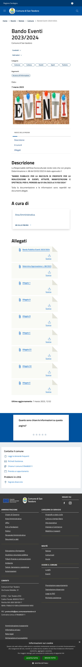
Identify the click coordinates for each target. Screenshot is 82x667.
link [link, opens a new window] (63, 653)
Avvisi (47, 559)
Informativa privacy (12, 629)
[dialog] (41, 653)
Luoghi (48, 569)
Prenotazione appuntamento (56, 585)
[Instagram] (70, 503)
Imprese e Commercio (53, 526)
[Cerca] (77, 11)
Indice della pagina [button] (22, 132)
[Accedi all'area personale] (72, 3)
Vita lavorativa (51, 522)
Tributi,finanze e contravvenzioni (18, 559)
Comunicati (49, 555)
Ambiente (9, 563)
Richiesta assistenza (53, 597)
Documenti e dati (12, 539)
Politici (8, 531)
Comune (30, 20)
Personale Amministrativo (15, 535)
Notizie (21, 20)
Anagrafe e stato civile (54, 514)
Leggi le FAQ (50, 593)
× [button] (79, 642)
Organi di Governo (12, 514)
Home (5, 20)
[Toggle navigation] (4, 10)
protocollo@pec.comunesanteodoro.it (20, 611)
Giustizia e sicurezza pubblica (16, 554)
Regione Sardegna (10, 3)
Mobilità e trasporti (52, 531)
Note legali (9, 633)
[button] (41, 663)
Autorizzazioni (10, 571)
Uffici (7, 522)
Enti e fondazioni (11, 526)
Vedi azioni (17, 55)
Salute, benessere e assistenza (17, 567)
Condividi (17, 50)
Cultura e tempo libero (54, 518)
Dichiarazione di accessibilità (16, 638)
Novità (13, 20)
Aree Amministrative (13, 518)
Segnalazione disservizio (54, 589)
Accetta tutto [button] (32, 658)
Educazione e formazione (15, 550)
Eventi (47, 573)
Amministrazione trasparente (16, 625)
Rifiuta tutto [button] (50, 658)
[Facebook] (64, 503)
